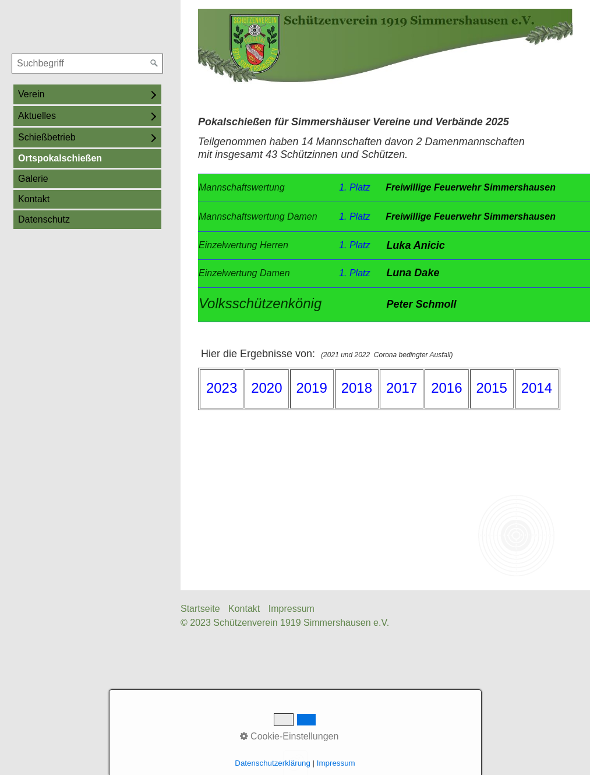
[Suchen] (154, 63)
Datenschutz (44, 219)
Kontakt (34, 199)
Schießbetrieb (47, 137)
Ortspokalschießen (60, 158)
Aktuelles (37, 116)
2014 (536, 388)
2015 (491, 388)
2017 (401, 388)
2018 (356, 388)
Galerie (33, 179)
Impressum (291, 609)
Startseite (200, 609)
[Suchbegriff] (87, 63)
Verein (31, 94)
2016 (446, 388)
